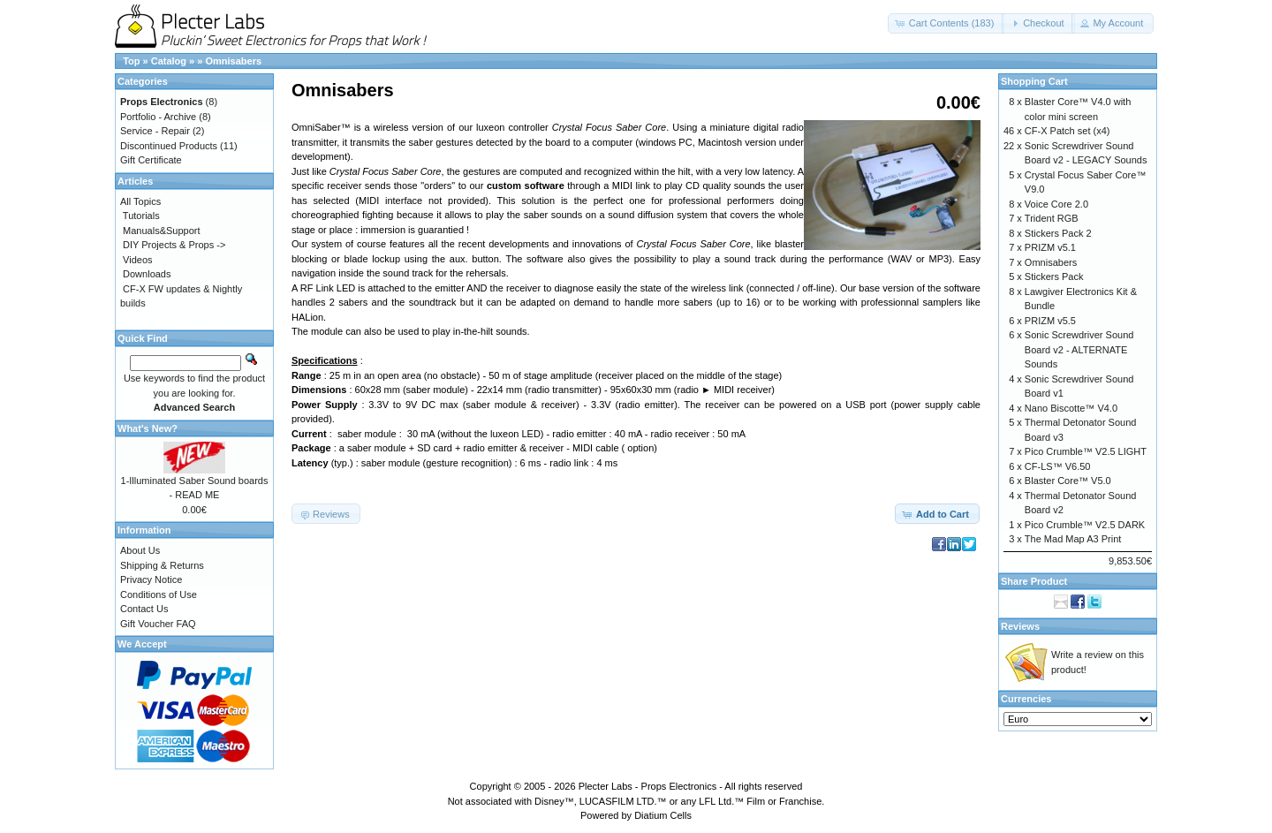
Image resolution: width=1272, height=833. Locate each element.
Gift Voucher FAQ (158, 623)
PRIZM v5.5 (1050, 320)
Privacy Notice (151, 579)
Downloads (146, 274)
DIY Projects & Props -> (174, 244)
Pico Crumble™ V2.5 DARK (1085, 524)
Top (131, 61)
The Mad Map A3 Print (1073, 539)
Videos (137, 259)
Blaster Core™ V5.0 (1068, 480)
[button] (946, 23)
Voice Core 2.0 (1056, 204)
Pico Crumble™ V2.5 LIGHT (1086, 451)
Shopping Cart (1034, 81)
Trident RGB (1052, 218)
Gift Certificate (151, 160)
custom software (525, 185)
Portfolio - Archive (158, 116)
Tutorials (141, 215)
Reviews (1020, 626)
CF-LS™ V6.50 (1058, 466)
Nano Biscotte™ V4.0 (1071, 408)
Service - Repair (155, 130)
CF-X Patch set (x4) (1067, 130)
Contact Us (144, 608)
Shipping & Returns (162, 565)
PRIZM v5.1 (1050, 247)
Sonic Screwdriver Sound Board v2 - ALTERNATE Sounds (1079, 349)
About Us (140, 550)
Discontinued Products (168, 145)
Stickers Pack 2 (1058, 233)
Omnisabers (233, 61)
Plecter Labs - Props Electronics (648, 786)
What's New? (147, 428)
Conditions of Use (158, 594)
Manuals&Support (161, 230)
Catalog (168, 61)
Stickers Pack (1054, 276)
